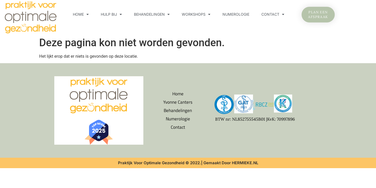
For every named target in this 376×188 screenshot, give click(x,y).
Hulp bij (111, 14)
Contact (272, 14)
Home (81, 14)
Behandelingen (152, 14)
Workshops (196, 14)
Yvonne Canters (177, 102)
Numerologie (235, 14)
